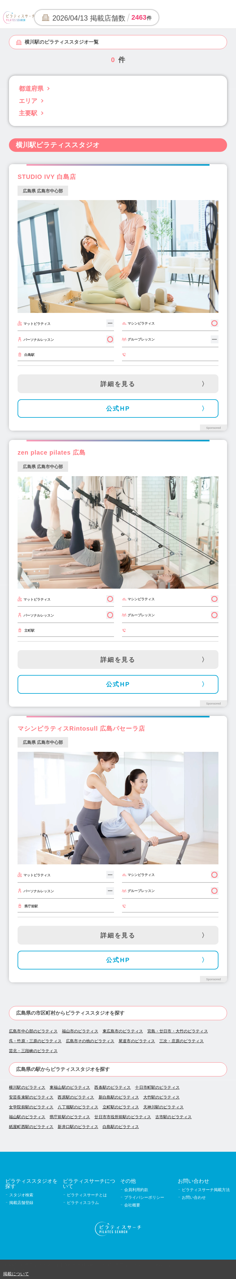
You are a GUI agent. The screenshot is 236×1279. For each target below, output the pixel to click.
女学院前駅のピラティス (31, 1107)
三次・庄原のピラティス (181, 1041)
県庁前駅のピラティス (70, 1117)
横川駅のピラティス (27, 1087)
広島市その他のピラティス (90, 1041)
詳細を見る (118, 384)
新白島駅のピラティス (119, 1097)
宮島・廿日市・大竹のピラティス (177, 1031)
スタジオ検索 (21, 1195)
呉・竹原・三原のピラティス (35, 1041)
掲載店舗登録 (21, 1202)
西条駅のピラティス (112, 1087)
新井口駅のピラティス (78, 1126)
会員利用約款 (136, 1189)
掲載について (16, 1274)
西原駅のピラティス (76, 1097)
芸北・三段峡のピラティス (33, 1050)
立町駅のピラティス (121, 1107)
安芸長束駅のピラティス (31, 1097)
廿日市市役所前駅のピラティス (122, 1117)
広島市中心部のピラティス (33, 1031)
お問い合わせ (194, 1197)
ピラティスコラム (83, 1202)
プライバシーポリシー (144, 1197)
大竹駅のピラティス (161, 1097)
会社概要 (132, 1205)
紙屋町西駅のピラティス (31, 1126)
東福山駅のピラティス (70, 1087)
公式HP (118, 408)
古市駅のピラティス (173, 1117)
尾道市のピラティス (137, 1041)
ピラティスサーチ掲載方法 (206, 1189)
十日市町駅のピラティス (157, 1087)
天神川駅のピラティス (163, 1107)
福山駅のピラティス (27, 1117)
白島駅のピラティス (121, 1126)
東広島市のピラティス (123, 1031)
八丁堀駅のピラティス (78, 1107)
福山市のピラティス (80, 1031)
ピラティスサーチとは (87, 1195)
